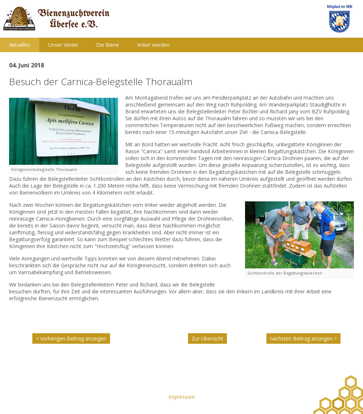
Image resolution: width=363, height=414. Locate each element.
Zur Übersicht (207, 338)
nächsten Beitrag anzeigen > (303, 338)
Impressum (181, 396)
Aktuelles (19, 44)
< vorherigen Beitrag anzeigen (71, 338)
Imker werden (153, 44)
